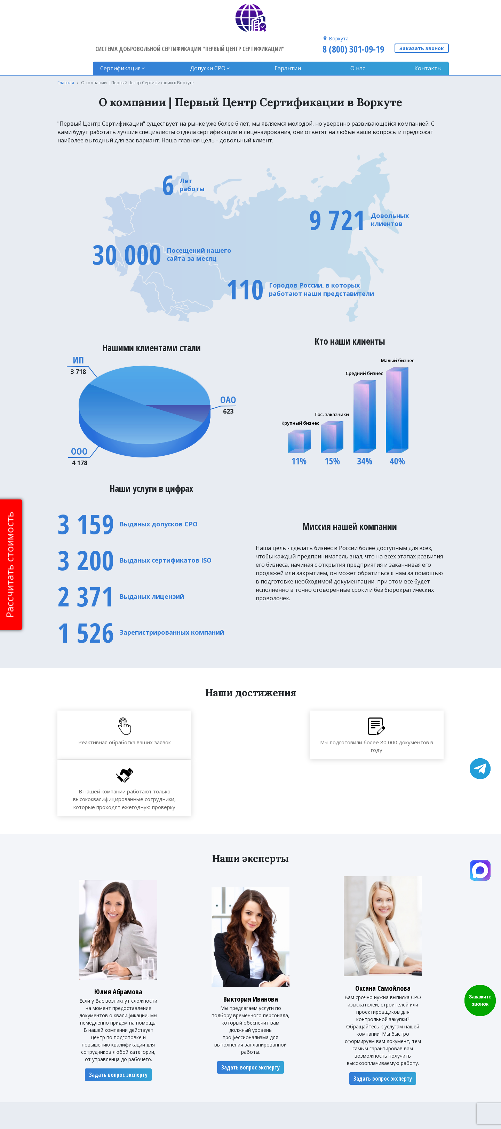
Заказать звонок (421, 19)
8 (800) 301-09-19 (352, 18)
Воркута (338, 8)
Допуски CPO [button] (216, 38)
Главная (65, 53)
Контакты (428, 38)
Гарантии (293, 38)
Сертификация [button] (132, 38)
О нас (360, 38)
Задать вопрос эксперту (118, 995)
